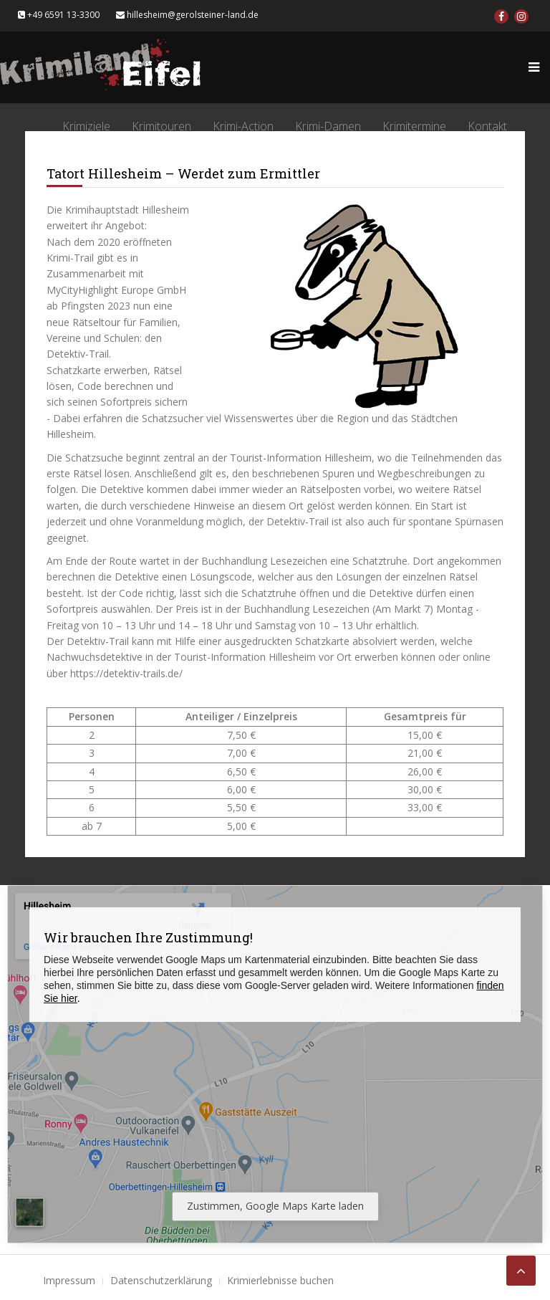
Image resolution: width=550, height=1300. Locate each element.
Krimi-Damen (328, 126)
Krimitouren (161, 126)
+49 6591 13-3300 (59, 15)
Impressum (69, 1280)
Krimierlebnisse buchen (280, 1280)
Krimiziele (86, 126)
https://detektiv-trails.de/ (126, 673)
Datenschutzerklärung (161, 1280)
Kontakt (487, 126)
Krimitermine (414, 126)
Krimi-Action (243, 126)
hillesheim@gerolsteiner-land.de (187, 15)
